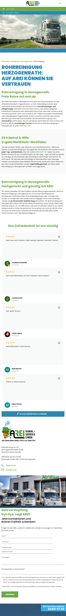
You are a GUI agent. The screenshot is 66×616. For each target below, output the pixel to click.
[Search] (33, 12)
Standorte (15, 61)
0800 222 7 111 (24, 126)
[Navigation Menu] (60, 3)
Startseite (6, 61)
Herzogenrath (27, 61)
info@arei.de (11, 470)
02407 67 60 (11, 466)
